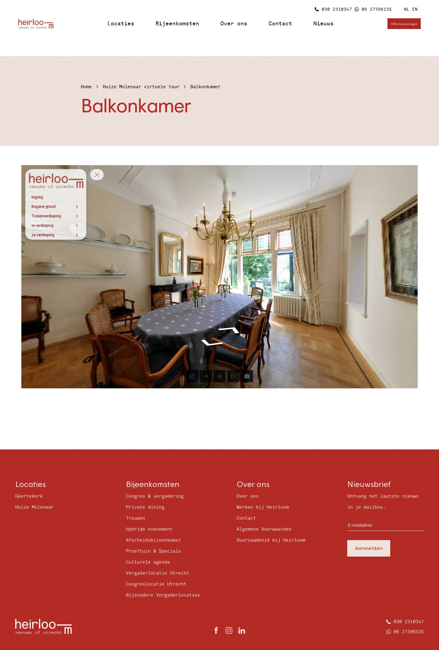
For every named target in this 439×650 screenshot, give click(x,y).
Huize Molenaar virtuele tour (141, 87)
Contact (280, 23)
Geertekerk (29, 496)
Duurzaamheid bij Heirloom (271, 540)
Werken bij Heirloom (263, 507)
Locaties (120, 23)
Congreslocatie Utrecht (156, 584)
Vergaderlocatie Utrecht (157, 573)
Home (86, 87)
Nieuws (323, 23)
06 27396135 (377, 9)
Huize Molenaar (34, 507)
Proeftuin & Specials (153, 551)
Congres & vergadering (155, 496)
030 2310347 (337, 9)
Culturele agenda (148, 562)
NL (406, 9)
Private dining (145, 507)
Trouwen (135, 518)
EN (415, 9)
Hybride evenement (149, 529)
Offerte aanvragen (404, 24)
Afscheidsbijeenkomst (153, 540)
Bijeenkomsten (177, 23)
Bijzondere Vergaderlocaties (163, 595)
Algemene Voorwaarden (264, 529)
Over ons (233, 23)
